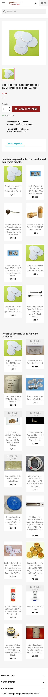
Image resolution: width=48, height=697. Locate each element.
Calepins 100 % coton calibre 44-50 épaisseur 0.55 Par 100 (13, 363)
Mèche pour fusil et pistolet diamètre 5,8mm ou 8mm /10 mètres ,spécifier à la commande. (35, 481)
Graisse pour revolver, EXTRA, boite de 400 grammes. (13, 399)
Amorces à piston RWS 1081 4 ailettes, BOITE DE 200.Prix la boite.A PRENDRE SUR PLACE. (13, 650)
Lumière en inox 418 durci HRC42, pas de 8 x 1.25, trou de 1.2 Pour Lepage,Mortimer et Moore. (13, 271)
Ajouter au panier (25, 109)
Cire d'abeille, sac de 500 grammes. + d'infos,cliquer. (13, 478)
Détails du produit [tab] (15, 144)
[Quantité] (5, 109)
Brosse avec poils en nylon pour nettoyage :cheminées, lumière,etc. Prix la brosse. (35, 312)
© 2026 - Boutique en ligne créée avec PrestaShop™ (21, 694)
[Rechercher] (24, 11)
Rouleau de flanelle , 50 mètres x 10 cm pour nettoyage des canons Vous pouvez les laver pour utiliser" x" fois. (13, 568)
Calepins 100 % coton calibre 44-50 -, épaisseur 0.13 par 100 (13, 188)
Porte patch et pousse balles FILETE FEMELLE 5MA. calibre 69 (35, 227)
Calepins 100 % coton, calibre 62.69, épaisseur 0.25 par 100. (35, 268)
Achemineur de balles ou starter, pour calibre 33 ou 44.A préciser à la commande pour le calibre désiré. (13, 230)
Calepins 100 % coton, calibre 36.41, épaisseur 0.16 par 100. (12, 309)
